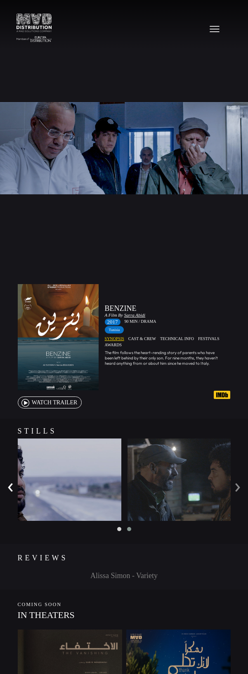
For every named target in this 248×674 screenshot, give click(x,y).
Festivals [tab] (209, 338)
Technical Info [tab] (177, 338)
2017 (112, 322)
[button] (119, 529)
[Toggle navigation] (214, 29)
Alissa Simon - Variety (124, 575)
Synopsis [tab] (114, 338)
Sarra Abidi (134, 315)
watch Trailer (49, 402)
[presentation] (10, 485)
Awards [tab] (113, 345)
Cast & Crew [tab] (142, 338)
